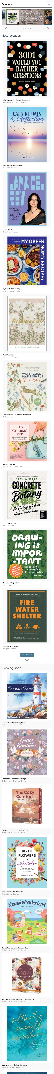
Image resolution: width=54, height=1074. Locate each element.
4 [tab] (28, 29)
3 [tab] (27, 29)
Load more (28, 668)
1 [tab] (24, 29)
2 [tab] (25, 29)
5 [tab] (30, 29)
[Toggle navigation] (49, 3)
